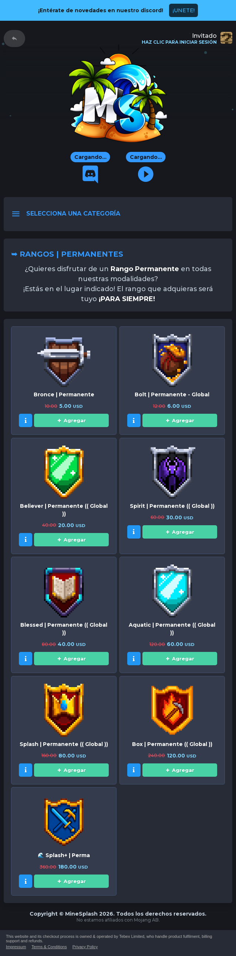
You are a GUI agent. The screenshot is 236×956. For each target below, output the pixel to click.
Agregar (71, 420)
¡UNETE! (184, 10)
